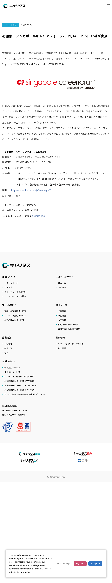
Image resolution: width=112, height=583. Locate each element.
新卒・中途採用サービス (15, 311)
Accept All (95, 563)
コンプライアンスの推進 (15, 296)
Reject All (80, 563)
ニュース (62, 283)
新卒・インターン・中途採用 (70, 344)
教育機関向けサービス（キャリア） (20, 390)
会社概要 (8, 344)
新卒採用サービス (12, 367)
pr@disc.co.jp (38, 215)
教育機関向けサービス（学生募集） (20, 381)
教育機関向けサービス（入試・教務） (21, 385)
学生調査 (62, 316)
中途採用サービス (12, 372)
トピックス (63, 287)
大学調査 (62, 320)
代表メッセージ (11, 283)
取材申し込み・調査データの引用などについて (25, 394)
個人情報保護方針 (10, 406)
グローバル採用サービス (15, 316)
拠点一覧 (8, 348)
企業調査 (62, 311)
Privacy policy (23, 572)
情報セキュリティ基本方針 (14, 415)
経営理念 (8, 287)
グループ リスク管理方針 (15, 292)
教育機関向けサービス (14, 320)
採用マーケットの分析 (68, 324)
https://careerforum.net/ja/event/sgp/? (31, 190)
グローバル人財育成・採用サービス (20, 376)
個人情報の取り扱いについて (15, 410)
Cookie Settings (63, 563)
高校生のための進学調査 (69, 329)
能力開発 (62, 348)
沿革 (6, 353)
